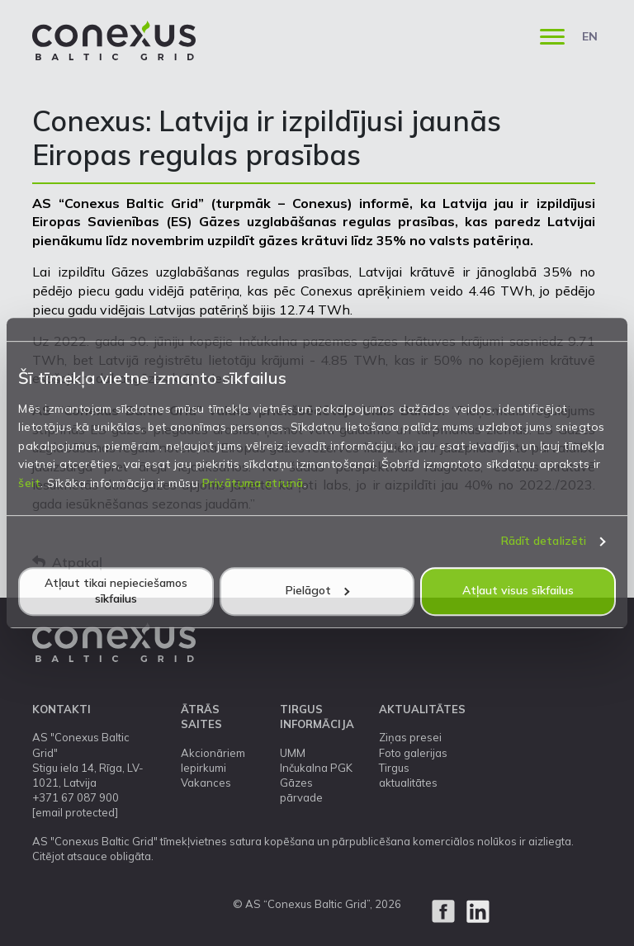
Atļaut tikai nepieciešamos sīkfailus (116, 591)
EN (590, 36)
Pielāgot (317, 590)
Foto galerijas (413, 752)
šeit (29, 482)
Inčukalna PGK (316, 767)
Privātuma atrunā (253, 482)
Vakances (206, 782)
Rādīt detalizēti (544, 540)
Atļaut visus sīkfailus (518, 590)
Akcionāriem (213, 752)
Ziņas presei (410, 737)
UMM (292, 752)
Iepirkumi (203, 767)
